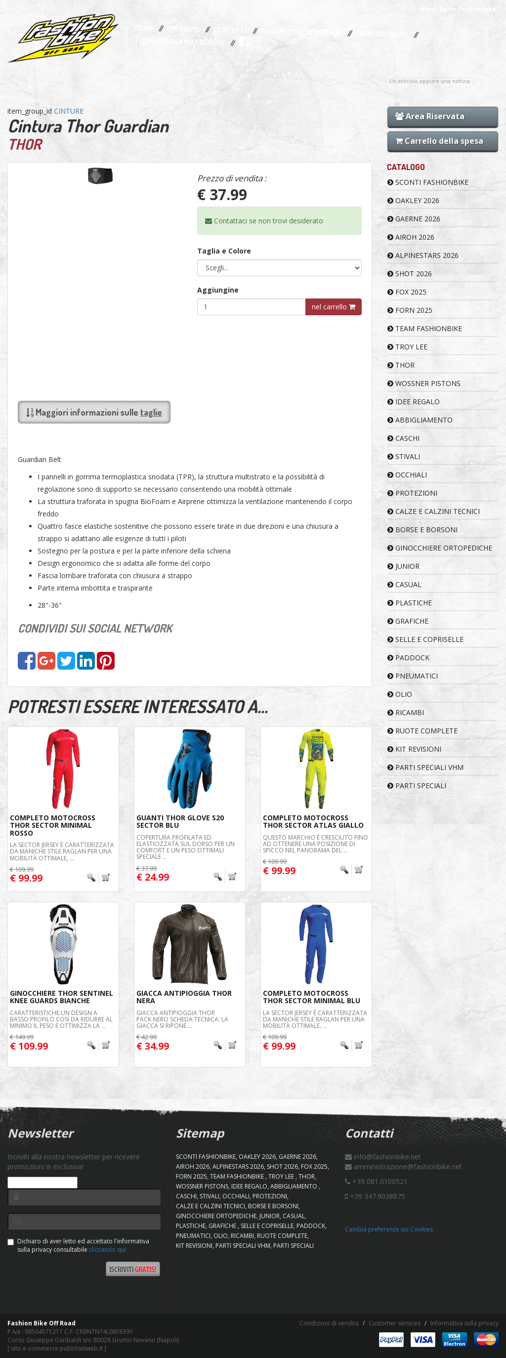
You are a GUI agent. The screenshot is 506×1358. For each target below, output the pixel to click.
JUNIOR (403, 566)
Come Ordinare (382, 34)
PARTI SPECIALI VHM (425, 767)
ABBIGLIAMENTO (420, 419)
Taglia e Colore (224, 250)
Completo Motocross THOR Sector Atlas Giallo (313, 821)
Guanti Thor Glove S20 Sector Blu (180, 821)
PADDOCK (408, 657)
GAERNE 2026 (413, 218)
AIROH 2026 (410, 237)
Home (144, 28)
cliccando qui (107, 1249)
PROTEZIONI (412, 493)
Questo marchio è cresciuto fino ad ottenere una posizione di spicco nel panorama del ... (315, 843)
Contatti (230, 30)
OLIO (399, 694)
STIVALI (403, 456)
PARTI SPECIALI (416, 785)
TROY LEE (407, 346)
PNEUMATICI (412, 675)
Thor (401, 365)
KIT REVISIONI (414, 749)
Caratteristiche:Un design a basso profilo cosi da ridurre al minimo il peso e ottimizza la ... (61, 1019)
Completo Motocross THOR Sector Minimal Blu (311, 996)
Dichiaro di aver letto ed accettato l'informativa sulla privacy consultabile (78, 1245)
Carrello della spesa (439, 140)
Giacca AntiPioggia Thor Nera (184, 996)
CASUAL (404, 584)
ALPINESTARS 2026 (423, 255)
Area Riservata (429, 116)
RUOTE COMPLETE (422, 730)
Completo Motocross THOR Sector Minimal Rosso (52, 825)
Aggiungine (218, 290)
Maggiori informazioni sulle (94, 412)
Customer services (395, 1323)
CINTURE (69, 111)
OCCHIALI (407, 474)
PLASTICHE (409, 602)
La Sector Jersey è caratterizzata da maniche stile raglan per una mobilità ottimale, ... (62, 851)
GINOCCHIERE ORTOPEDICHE (439, 547)
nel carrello (333, 306)
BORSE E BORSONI (422, 529)
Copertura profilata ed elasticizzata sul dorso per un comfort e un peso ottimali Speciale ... (185, 847)
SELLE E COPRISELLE (425, 639)
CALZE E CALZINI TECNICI (433, 511)
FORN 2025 (409, 310)
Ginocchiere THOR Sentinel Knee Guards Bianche (61, 996)
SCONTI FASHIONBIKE (427, 182)
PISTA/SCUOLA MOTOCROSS (180, 42)
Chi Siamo (183, 29)
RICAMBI (405, 712)
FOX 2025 (406, 292)
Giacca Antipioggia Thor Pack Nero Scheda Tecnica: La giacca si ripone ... (182, 1019)
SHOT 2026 (409, 273)
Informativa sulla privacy (464, 1323)
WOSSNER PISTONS (424, 383)
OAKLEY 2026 (413, 200)
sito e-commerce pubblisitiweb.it (57, 1348)
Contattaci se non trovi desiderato (264, 220)
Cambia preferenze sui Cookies (389, 1229)
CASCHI (403, 438)
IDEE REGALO (413, 401)
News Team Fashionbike (458, 8)
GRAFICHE (407, 621)
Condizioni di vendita (329, 1323)
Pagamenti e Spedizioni (301, 32)
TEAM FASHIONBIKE (424, 328)
